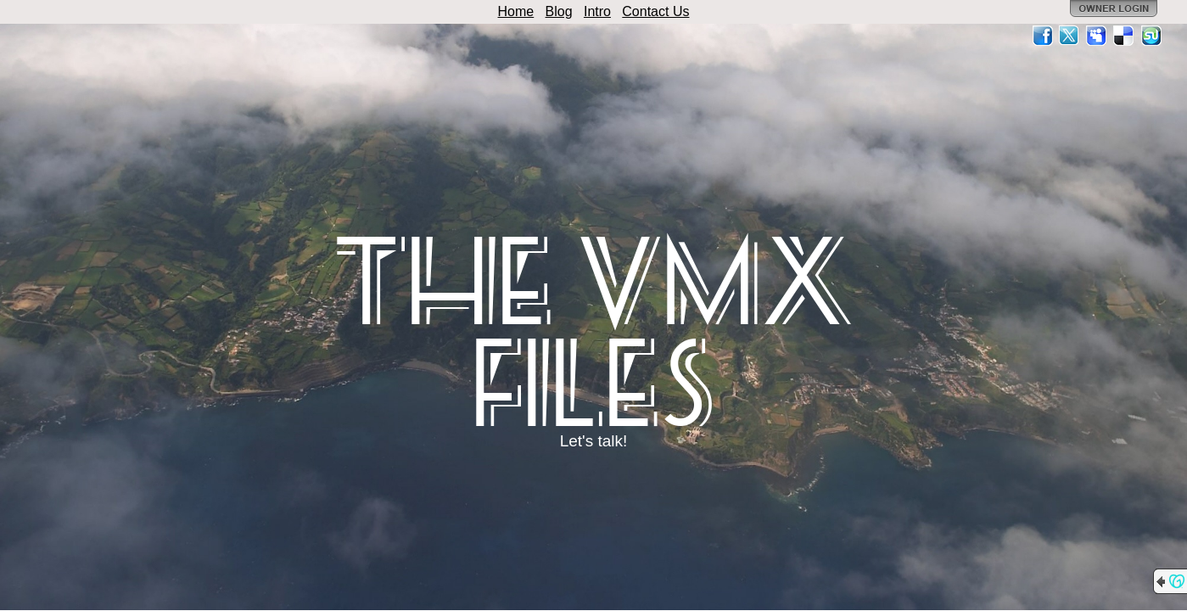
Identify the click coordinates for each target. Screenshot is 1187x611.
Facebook (1043, 36)
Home (516, 11)
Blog (559, 11)
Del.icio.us (1124, 36)
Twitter (1070, 36)
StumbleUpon (1151, 36)
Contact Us (655, 11)
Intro (597, 11)
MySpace (1097, 36)
